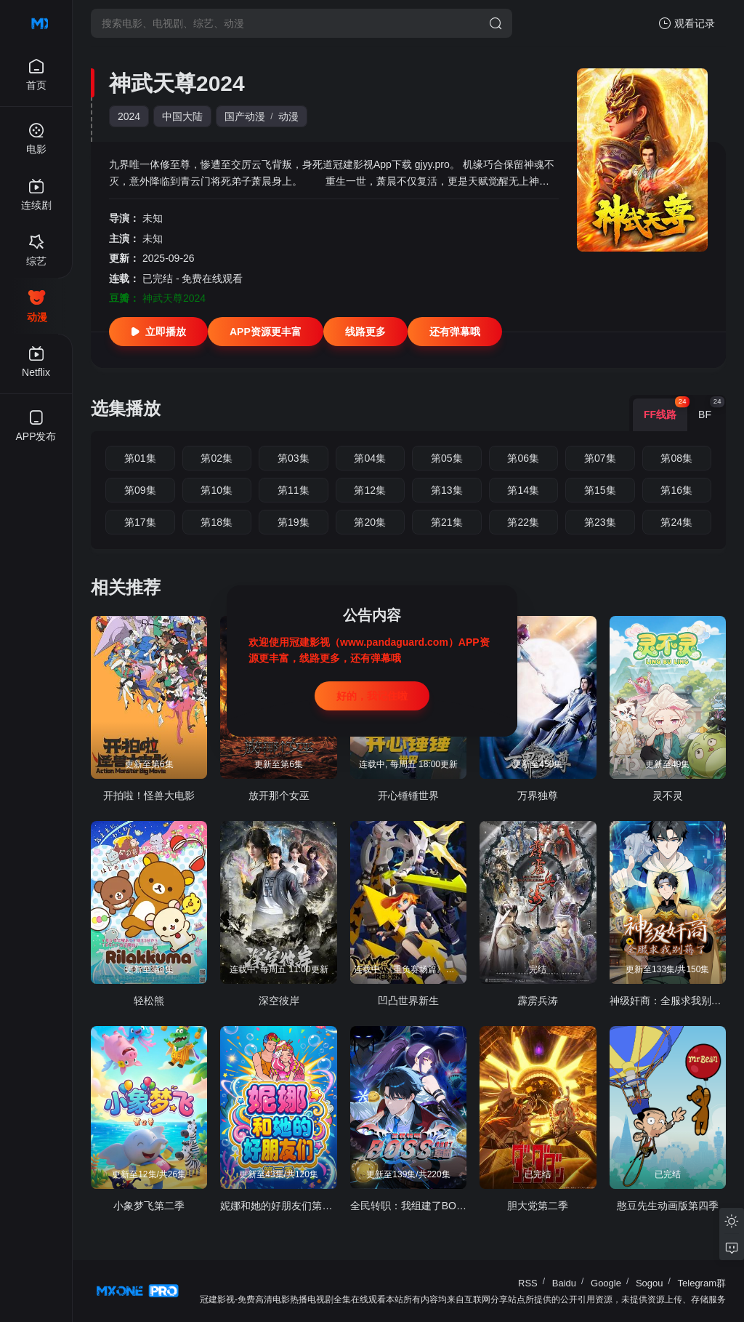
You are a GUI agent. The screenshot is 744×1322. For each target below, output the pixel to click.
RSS (528, 1283)
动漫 (288, 116)
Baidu (564, 1283)
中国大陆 (182, 116)
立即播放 (158, 331)
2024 (129, 116)
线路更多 (365, 331)
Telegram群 (702, 1283)
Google (606, 1283)
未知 (152, 218)
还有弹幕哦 (454, 331)
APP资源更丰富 (266, 331)
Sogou (649, 1283)
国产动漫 (245, 116)
